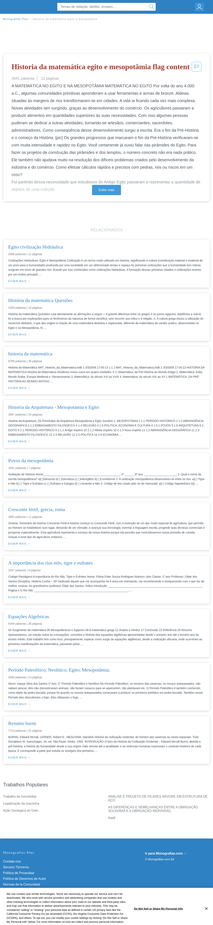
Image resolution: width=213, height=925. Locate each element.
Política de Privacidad (18, 873)
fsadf (111, 818)
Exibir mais (106, 190)
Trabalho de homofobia (19, 796)
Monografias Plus (15, 19)
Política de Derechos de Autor (24, 878)
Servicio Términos (16, 867)
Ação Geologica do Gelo (20, 810)
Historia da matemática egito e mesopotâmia (65, 19)
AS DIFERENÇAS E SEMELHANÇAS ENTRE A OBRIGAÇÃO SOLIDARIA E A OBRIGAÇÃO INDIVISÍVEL (153, 809)
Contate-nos (12, 861)
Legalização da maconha (21, 803)
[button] (196, 68)
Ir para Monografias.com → (166, 853)
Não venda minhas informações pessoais (32, 896)
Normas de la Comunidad (21, 884)
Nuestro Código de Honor (21, 890)
